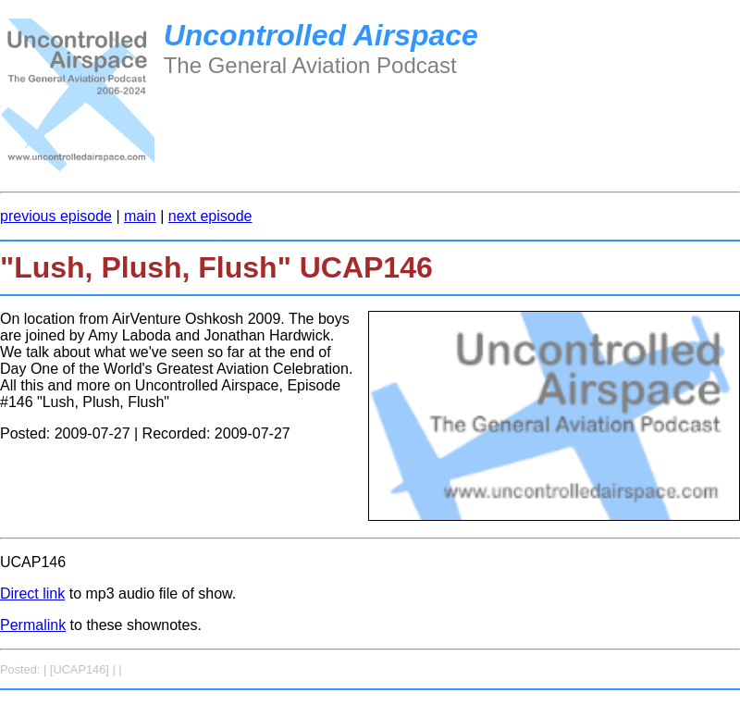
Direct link (32, 593)
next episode (210, 216)
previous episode (56, 216)
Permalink (33, 625)
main (140, 216)
